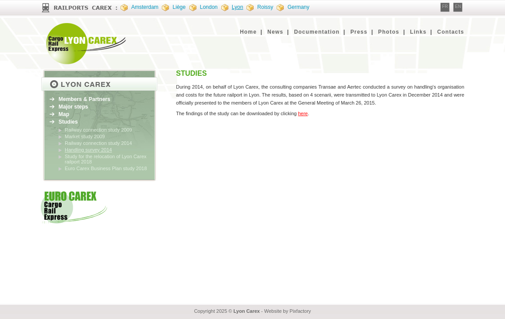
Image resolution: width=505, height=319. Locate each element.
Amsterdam (144, 7)
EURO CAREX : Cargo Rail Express (87, 43)
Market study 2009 (85, 136)
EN (458, 6)
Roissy (265, 7)
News (275, 32)
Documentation (317, 32)
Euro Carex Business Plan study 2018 (106, 168)
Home (248, 32)
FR (445, 6)
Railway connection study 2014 (98, 143)
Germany (298, 7)
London (209, 7)
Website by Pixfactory (287, 311)
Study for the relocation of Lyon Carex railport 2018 (105, 159)
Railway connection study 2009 (98, 129)
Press (359, 32)
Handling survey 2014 (88, 149)
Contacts (450, 32)
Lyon (237, 7)
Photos (388, 32)
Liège (178, 7)
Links (418, 32)
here (303, 113)
